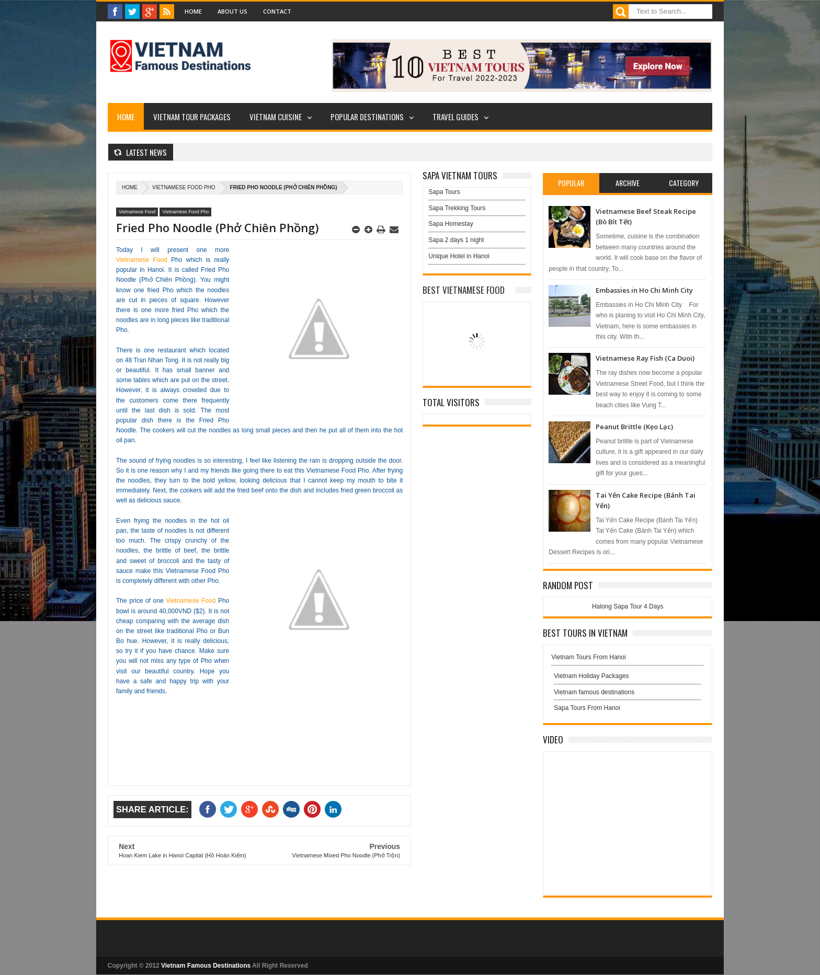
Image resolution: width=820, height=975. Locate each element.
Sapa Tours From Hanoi (587, 708)
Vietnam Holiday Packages (627, 678)
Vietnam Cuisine (275, 116)
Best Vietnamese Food (464, 289)
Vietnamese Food (137, 211)
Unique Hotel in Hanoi (458, 256)
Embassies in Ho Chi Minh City (644, 290)
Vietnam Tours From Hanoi (588, 657)
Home (193, 11)
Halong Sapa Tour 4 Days (628, 606)
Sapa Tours (444, 192)
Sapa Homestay (450, 223)
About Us (232, 11)
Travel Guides (455, 116)
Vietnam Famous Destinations (205, 965)
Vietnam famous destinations (594, 692)
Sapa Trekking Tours (456, 208)
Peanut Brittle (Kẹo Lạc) (634, 426)
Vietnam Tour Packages (192, 116)
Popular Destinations (367, 116)
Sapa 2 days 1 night (456, 240)
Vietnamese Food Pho (183, 187)
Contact (277, 11)
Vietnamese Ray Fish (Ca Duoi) (645, 358)
